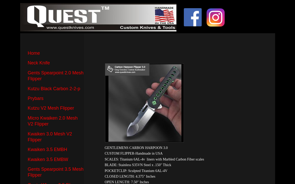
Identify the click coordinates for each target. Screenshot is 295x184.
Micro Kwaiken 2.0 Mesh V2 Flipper (53, 121)
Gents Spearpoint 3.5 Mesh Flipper (56, 172)
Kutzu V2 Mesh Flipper (51, 108)
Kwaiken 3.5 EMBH (47, 149)
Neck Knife (39, 62)
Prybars (36, 98)
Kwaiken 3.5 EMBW (48, 159)
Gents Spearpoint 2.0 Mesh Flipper (56, 75)
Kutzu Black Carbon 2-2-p (54, 88)
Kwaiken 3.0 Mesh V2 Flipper (50, 136)
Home (34, 53)
